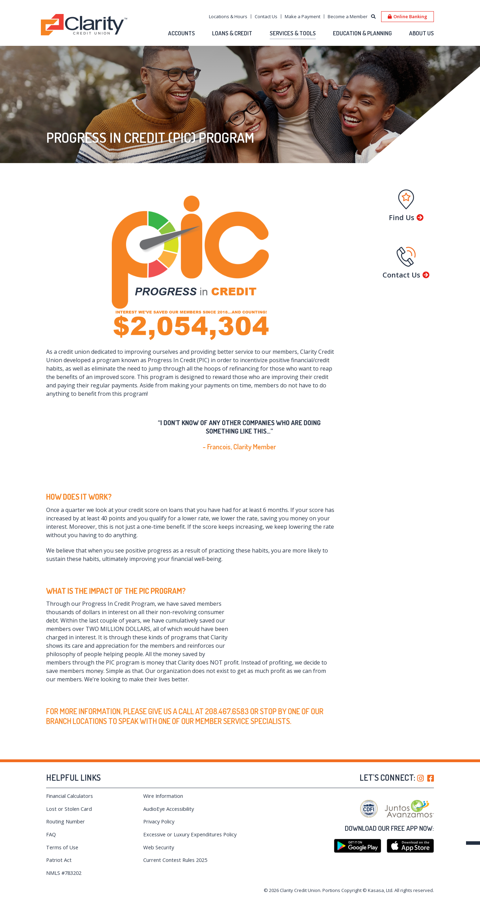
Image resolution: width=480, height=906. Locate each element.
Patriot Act (59, 866)
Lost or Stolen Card (69, 808)
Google (357, 846)
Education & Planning (362, 33)
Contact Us (266, 16)
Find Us (401, 217)
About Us (421, 33)
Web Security (159, 853)
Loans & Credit (232, 33)
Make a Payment (302, 16)
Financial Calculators (69, 795)
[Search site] (373, 16)
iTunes (410, 846)
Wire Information (163, 795)
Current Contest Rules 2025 (177, 866)
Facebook (430, 778)
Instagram (420, 778)
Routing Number (66, 821)
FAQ (51, 834)
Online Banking (410, 16)
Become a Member (348, 16)
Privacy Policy (159, 821)
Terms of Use (63, 853)
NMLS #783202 (65, 878)
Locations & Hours (228, 16)
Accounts (181, 33)
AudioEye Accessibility (169, 808)
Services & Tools (293, 33)
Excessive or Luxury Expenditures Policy (184, 837)
